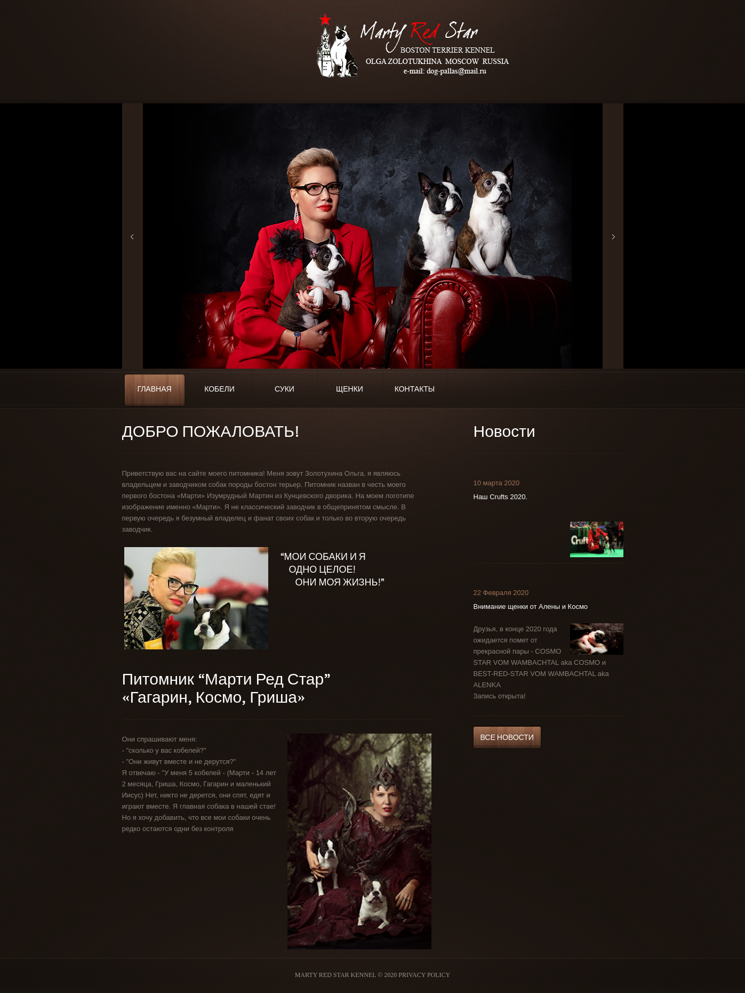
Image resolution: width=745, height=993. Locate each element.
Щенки (349, 389)
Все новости (507, 738)
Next (613, 236)
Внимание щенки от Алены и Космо (531, 607)
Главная (154, 389)
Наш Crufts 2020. (500, 497)
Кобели (219, 389)
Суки (284, 389)
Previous (132, 236)
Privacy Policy (424, 975)
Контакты (415, 389)
